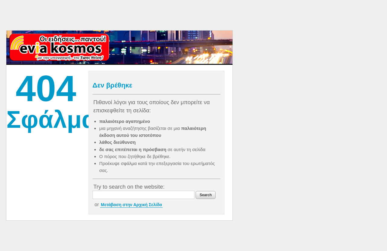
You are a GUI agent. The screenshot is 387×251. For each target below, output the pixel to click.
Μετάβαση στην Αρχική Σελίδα (131, 204)
